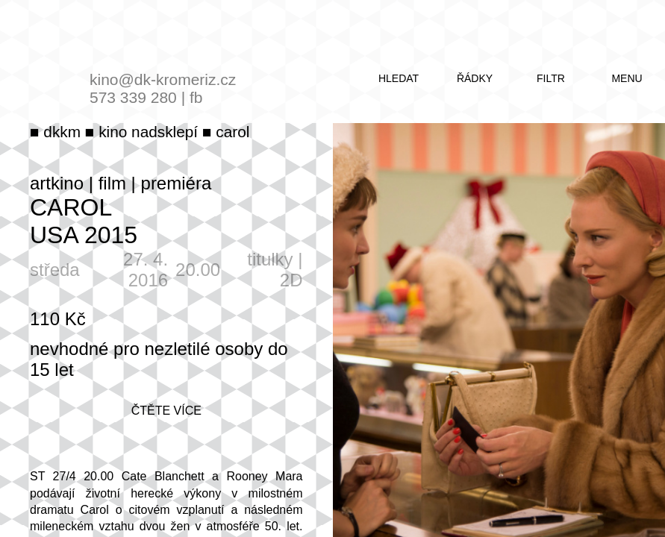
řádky (475, 78)
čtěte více (166, 410)
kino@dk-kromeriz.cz (163, 79)
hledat (398, 78)
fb (196, 97)
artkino (57, 183)
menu (626, 78)
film (112, 183)
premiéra (176, 183)
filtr (551, 78)
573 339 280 (133, 97)
